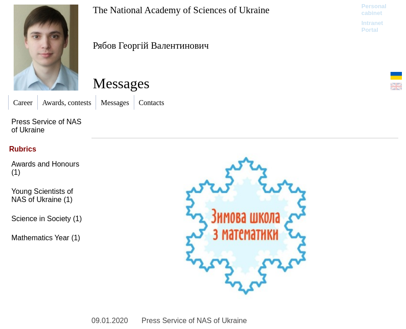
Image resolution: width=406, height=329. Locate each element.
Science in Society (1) (46, 219)
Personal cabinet (373, 9)
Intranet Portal (372, 26)
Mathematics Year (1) (45, 238)
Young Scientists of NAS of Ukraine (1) (42, 195)
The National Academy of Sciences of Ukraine (181, 10)
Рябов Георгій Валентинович (151, 45)
